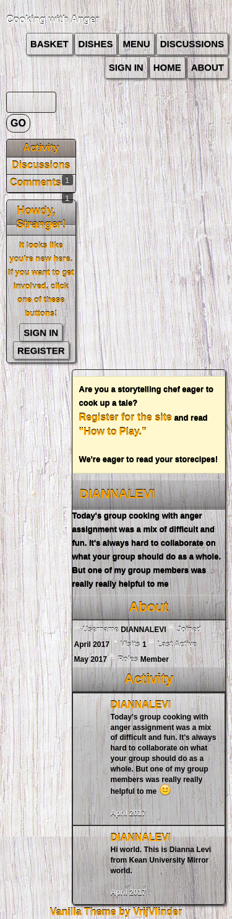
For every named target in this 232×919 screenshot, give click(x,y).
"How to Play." (113, 431)
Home (167, 67)
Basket (49, 43)
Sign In (126, 67)
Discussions (192, 43)
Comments (35, 182)
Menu (136, 43)
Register (41, 350)
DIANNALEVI (141, 705)
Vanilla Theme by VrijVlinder (116, 912)
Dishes (96, 43)
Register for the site (125, 417)
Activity (41, 148)
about (207, 67)
